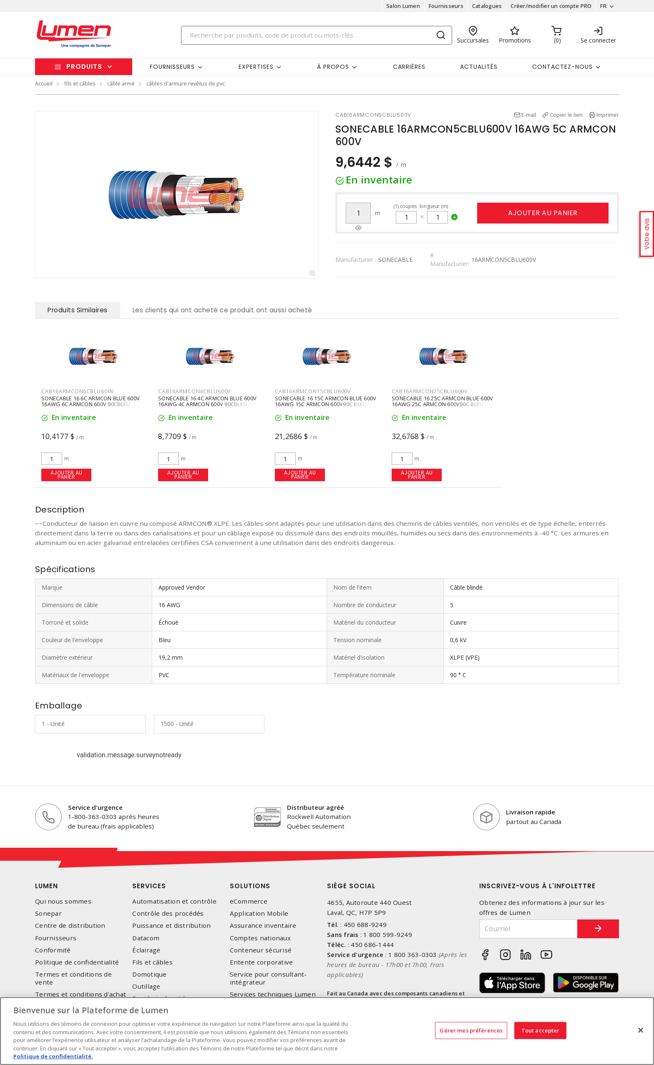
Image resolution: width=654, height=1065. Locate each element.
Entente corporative (261, 962)
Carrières (409, 67)
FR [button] (603, 6)
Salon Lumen (403, 6)
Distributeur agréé (315, 807)
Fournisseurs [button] (172, 67)
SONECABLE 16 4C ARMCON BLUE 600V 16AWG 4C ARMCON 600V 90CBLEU (207, 401)
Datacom (145, 938)
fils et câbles (80, 83)
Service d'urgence (95, 807)
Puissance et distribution (171, 925)
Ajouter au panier (543, 213)
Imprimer (607, 114)
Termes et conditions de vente (73, 978)
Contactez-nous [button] (562, 67)
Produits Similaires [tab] (78, 310)
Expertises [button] (256, 67)
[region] (327, 1031)
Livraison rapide (530, 812)
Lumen (46, 886)
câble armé (121, 83)
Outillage (146, 986)
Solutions (250, 886)
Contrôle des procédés (168, 913)
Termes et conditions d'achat (80, 994)
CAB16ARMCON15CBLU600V (313, 391)
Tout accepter (540, 1030)
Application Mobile (259, 913)
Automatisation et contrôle (174, 901)
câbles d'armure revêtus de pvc (185, 83)
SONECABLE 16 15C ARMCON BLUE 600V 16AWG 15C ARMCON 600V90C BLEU (325, 401)
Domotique (149, 974)
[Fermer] (640, 1030)
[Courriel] (528, 928)
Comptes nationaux (260, 938)
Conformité (53, 950)
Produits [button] (84, 66)
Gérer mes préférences (471, 1030)
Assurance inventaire (263, 925)
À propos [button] (333, 67)
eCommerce (248, 901)
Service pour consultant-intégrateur (268, 978)
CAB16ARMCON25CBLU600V (430, 391)
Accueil (44, 83)
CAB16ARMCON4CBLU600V (194, 391)
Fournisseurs (446, 6)
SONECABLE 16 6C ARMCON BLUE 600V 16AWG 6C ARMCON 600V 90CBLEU (90, 401)
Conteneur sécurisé (261, 950)
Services (149, 886)
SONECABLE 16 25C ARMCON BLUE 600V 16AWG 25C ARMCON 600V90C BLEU (442, 401)
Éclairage (146, 950)
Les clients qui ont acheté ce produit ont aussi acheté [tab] (222, 310)
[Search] (316, 35)
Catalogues (487, 6)
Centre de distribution (70, 925)
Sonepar (48, 913)
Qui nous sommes (63, 901)
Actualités (479, 67)
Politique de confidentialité (77, 962)
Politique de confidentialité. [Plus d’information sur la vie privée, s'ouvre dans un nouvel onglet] (53, 1056)
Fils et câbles (152, 962)
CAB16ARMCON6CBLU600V (77, 391)
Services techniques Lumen (273, 994)
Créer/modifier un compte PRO (551, 6)
